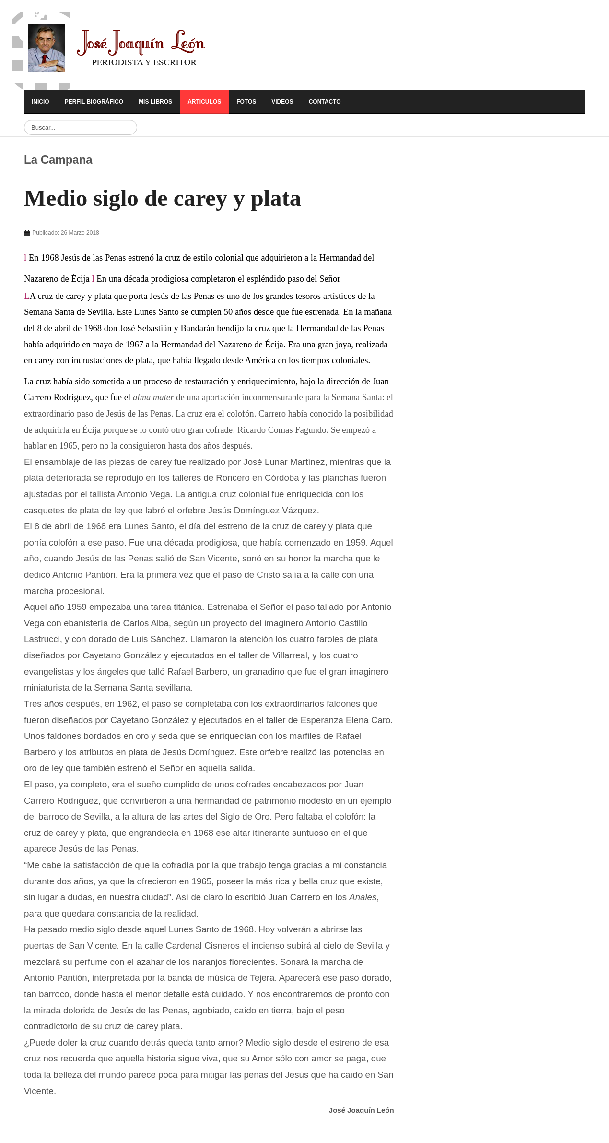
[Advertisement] (478, 289)
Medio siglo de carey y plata (162, 198)
